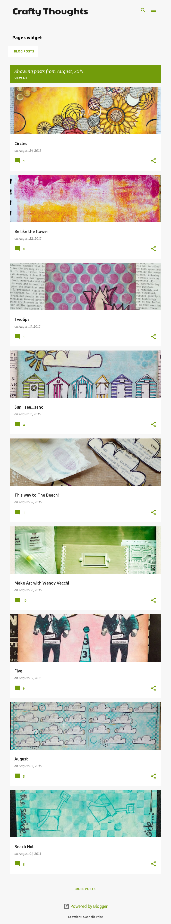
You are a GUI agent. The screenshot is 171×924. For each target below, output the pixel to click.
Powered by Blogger (85, 906)
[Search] (143, 10)
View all (21, 78)
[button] (153, 161)
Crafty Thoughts (50, 10)
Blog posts (24, 51)
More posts (85, 889)
